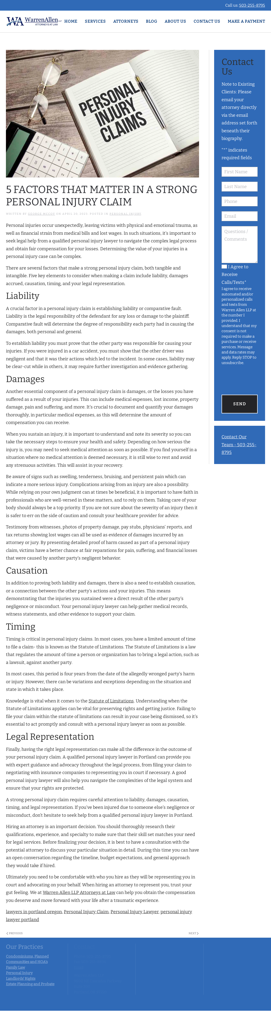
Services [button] (95, 21)
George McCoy (41, 213)
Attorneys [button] (125, 21)
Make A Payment (246, 21)
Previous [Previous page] (14, 933)
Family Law (15, 967)
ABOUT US (175, 21)
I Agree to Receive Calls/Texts (235, 274)
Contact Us (207, 21)
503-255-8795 (252, 5)
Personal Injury (125, 213)
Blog (151, 21)
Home (70, 21)
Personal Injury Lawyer (134, 911)
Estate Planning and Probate (30, 984)
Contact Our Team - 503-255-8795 (239, 444)
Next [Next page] (194, 933)
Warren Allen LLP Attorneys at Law (79, 892)
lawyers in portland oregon (34, 911)
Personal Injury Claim (86, 911)
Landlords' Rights (20, 978)
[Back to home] (34, 21)
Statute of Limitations (111, 701)
